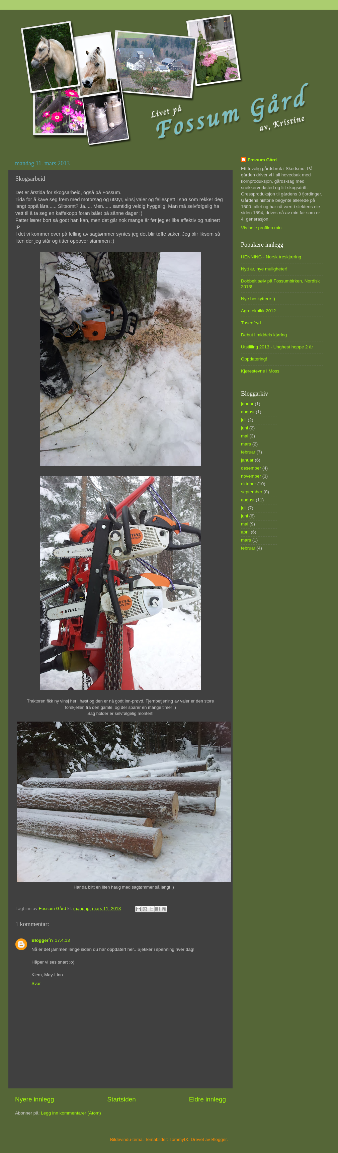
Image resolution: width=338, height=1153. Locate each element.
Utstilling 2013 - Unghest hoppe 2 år (277, 346)
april (245, 531)
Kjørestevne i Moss (260, 371)
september (251, 491)
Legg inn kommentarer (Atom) (71, 1113)
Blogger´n (42, 940)
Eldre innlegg (207, 1099)
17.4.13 (62, 940)
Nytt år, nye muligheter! (264, 268)
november (251, 476)
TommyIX (178, 1139)
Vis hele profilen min (261, 227)
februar (248, 452)
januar (247, 403)
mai (244, 435)
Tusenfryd (251, 322)
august (248, 411)
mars (246, 443)
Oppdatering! (254, 358)
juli (244, 419)
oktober (248, 483)
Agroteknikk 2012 (258, 310)
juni (244, 427)
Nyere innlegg (34, 1099)
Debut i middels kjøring (264, 334)
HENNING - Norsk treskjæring (271, 256)
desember (251, 468)
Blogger (219, 1139)
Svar (36, 983)
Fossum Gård (262, 159)
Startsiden (121, 1099)
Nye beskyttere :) (258, 298)
